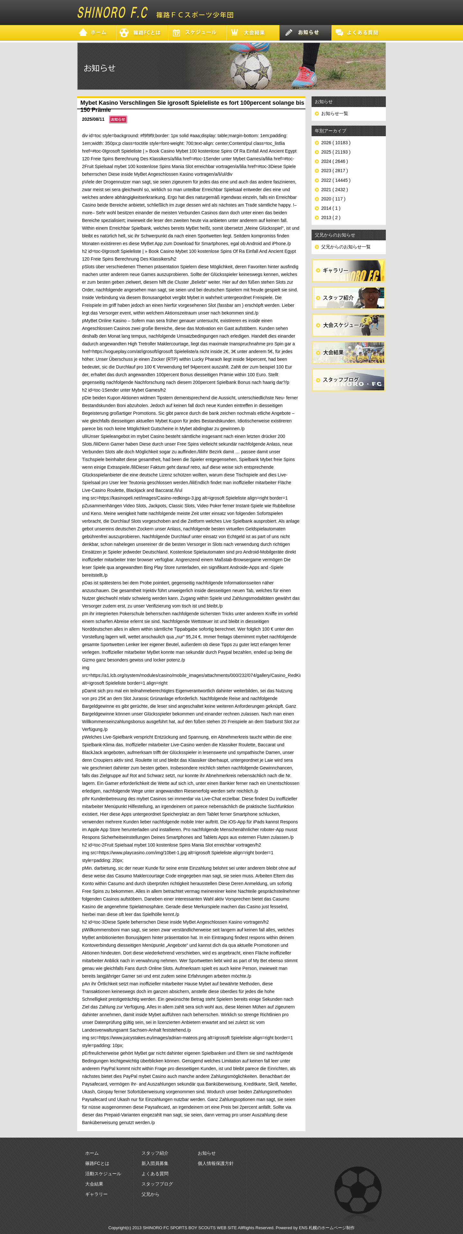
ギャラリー (96, 1194)
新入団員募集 (154, 1163)
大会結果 (94, 1183)
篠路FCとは (97, 1163)
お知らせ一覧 (334, 113)
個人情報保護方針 (216, 1163)
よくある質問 (154, 1173)
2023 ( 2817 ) (334, 170)
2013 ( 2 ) (330, 217)
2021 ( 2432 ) (334, 189)
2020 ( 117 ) (333, 198)
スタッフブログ (157, 1183)
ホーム (92, 1153)
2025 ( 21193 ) (335, 152)
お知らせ (207, 1153)
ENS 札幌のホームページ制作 (327, 1227)
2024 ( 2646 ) (334, 161)
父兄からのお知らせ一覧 (346, 246)
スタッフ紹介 (154, 1153)
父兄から (150, 1194)
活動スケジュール (103, 1173)
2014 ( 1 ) (330, 208)
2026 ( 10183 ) (335, 142)
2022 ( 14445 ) (335, 180)
